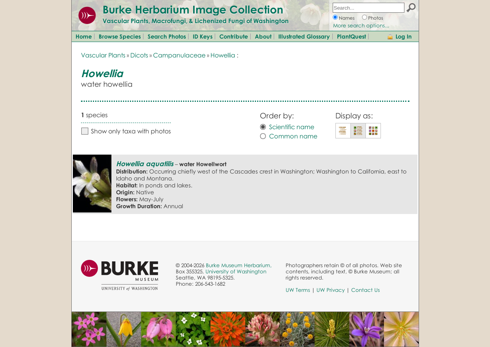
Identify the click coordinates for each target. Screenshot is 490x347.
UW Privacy (331, 290)
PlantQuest (351, 36)
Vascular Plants (103, 55)
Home (84, 36)
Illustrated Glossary (304, 36)
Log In (404, 36)
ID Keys (202, 36)
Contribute (233, 36)
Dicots (139, 55)
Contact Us (365, 290)
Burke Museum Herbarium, (239, 265)
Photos (375, 18)
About (263, 36)
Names (347, 18)
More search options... (361, 25)
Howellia (222, 55)
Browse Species (120, 36)
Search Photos (167, 36)
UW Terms (298, 290)
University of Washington (235, 271)
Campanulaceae (179, 55)
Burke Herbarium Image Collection (193, 9)
